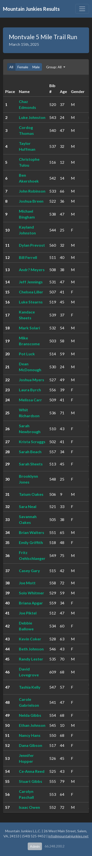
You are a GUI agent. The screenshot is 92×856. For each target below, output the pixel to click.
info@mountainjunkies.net (68, 836)
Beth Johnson (31, 649)
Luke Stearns (31, 302)
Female (22, 67)
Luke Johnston (32, 117)
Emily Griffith (31, 542)
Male (36, 67)
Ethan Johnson (32, 725)
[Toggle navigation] (82, 9)
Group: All (54, 67)
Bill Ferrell (28, 257)
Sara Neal (27, 506)
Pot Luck (27, 353)
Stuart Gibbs (30, 781)
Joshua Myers (31, 379)
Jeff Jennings (31, 281)
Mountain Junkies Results (31, 9)
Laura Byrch (30, 389)
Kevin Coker (30, 638)
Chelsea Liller (31, 291)
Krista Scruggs (32, 441)
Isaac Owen (29, 807)
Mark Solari (29, 327)
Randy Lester (31, 659)
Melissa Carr (30, 399)
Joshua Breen (31, 201)
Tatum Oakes (31, 494)
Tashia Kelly (29, 687)
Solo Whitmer (31, 592)
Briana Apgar (31, 603)
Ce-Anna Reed (31, 771)
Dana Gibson (30, 745)
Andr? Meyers (32, 269)
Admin (35, 846)
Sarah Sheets (31, 464)
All (11, 67)
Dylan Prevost (32, 245)
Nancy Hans (29, 735)
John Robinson (32, 191)
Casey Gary (29, 570)
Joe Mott (27, 582)
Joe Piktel (28, 613)
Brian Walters (31, 532)
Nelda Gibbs (30, 715)
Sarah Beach (30, 451)
